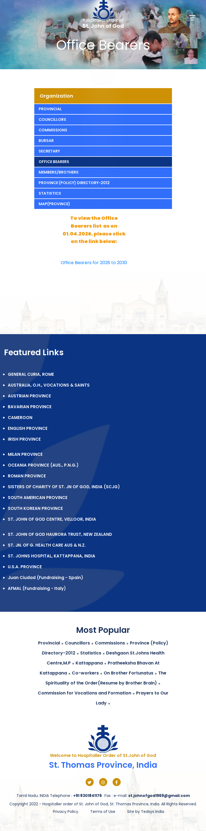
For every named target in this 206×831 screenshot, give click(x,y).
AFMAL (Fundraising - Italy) (37, 588)
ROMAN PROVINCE (27, 476)
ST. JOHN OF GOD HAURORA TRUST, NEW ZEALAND (60, 534)
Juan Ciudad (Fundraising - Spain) (45, 577)
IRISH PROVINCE (24, 439)
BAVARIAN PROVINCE (30, 407)
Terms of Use (102, 811)
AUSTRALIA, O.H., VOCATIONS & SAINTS (49, 385)
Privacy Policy (65, 811)
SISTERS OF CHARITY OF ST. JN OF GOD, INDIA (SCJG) (64, 487)
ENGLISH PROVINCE (28, 428)
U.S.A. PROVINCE (25, 567)
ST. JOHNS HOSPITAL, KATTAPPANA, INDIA (51, 556)
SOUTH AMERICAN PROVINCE (37, 497)
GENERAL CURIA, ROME (31, 374)
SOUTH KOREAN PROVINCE (35, 508)
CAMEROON (20, 417)
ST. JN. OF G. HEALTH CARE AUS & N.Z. (47, 545)
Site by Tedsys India (145, 811)
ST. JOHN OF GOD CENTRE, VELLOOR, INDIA (52, 519)
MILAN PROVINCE (25, 454)
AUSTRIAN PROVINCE (29, 396)
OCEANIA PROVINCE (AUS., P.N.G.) (43, 465)
